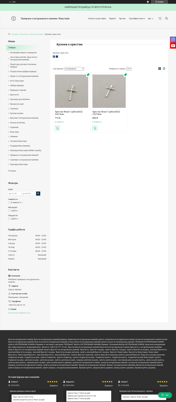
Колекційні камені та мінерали (23, 53)
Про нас (122, 18)
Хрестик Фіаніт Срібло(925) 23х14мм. (106, 112)
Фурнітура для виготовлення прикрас (23, 65)
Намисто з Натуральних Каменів (24, 76)
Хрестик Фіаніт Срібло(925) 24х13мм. (68, 112)
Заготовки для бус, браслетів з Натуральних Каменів (23, 58)
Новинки (14, 136)
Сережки (14, 109)
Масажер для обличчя (20, 99)
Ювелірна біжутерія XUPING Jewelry (25, 150)
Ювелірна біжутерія (19, 164)
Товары (12, 47)
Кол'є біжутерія (17, 81)
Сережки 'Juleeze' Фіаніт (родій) (135, 397)
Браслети (14, 95)
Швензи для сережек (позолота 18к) (82, 396)
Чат (165, 395)
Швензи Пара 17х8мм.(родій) (79, 393)
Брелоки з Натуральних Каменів (24, 118)
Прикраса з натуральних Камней (24, 155)
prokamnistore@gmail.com (19, 313)
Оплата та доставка (97, 18)
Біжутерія (14, 132)
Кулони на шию (36, 34)
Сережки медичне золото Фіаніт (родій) (28, 400)
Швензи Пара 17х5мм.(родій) (79, 398)
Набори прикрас (17, 85)
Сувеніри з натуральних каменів (24, 160)
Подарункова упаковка (20, 146)
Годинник (14, 127)
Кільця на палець (17, 123)
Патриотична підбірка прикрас (23, 71)
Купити (57, 128)
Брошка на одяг (17, 104)
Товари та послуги (20, 34)
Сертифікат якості (137, 18)
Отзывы (12, 171)
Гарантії (112, 18)
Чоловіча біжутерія (18, 141)
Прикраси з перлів (18, 90)
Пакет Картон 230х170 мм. (23, 397)
